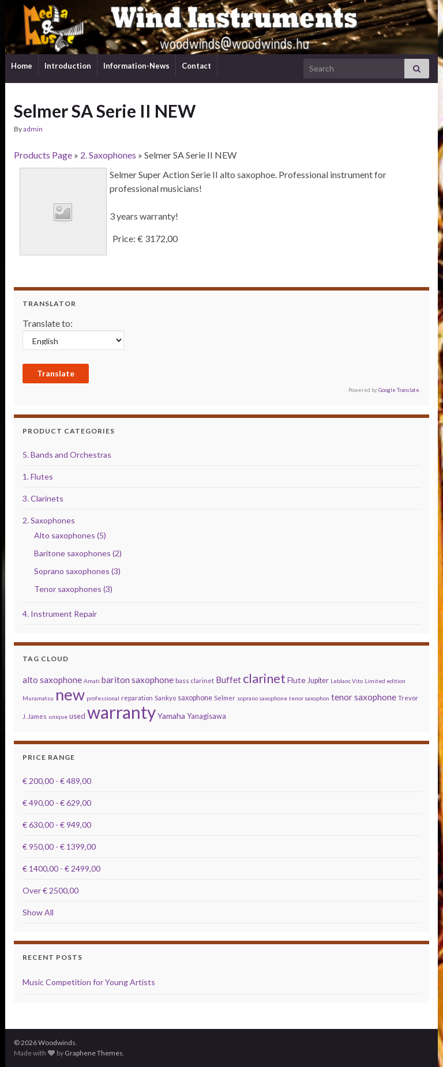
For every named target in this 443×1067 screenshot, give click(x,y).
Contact (196, 65)
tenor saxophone (363, 697)
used (77, 716)
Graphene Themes (94, 1053)
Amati (92, 680)
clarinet (264, 678)
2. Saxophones (108, 154)
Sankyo (165, 698)
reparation (137, 698)
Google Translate (398, 390)
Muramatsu (38, 698)
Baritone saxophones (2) (78, 553)
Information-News (136, 65)
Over (50, 890)
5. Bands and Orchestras (66, 454)
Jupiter (318, 680)
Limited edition (385, 680)
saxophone (195, 697)
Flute (296, 680)
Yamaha (171, 716)
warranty (121, 712)
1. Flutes (37, 476)
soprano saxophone (262, 698)
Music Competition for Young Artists (88, 982)
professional (103, 698)
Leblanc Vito (347, 680)
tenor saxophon (309, 698)
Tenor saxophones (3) (73, 589)
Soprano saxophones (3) (77, 571)
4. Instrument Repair (59, 614)
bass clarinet (194, 680)
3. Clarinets (42, 498)
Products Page (43, 154)
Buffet (228, 679)
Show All (38, 912)
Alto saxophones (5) (70, 535)
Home (21, 65)
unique (57, 716)
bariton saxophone (138, 679)
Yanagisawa (206, 716)
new (70, 694)
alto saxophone (52, 679)
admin (33, 129)
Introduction (67, 65)
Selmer (224, 698)
